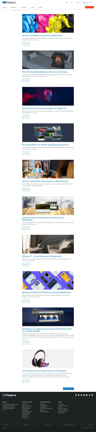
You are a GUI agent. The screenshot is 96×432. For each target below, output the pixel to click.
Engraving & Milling (27, 402)
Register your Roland (62, 408)
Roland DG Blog (18, 10)
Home (14, 10)
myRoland (60, 407)
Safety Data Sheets (62, 411)
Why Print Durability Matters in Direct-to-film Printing (44, 71)
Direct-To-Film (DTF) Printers (9, 408)
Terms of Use (47, 425)
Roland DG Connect (44, 405)
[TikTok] (84, 395)
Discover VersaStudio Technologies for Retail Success (45, 181)
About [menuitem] (67, 2)
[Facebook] (78, 395)
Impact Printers (25, 417)
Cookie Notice (27, 425)
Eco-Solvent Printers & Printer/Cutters (11, 404)
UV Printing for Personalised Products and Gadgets (44, 370)
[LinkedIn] (92, 395)
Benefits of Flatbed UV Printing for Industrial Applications (46, 292)
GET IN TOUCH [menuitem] (89, 7)
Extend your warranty (62, 405)
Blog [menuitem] (72, 2)
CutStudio (42, 410)
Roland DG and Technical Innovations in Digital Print (44, 108)
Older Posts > (68, 388)
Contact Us (90, 425)
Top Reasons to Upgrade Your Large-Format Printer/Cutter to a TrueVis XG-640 (47, 329)
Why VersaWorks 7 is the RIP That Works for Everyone (45, 144)
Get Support (61, 404)
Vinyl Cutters (25, 404)
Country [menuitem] (86, 2)
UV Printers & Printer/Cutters (9, 405)
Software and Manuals (63, 410)
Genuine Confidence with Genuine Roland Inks (42, 35)
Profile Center (61, 413)
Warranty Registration (69, 425)
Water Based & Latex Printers (9, 407)
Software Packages (45, 402)
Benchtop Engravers (26, 413)
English (4, 428)
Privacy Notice (6, 425)
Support (60, 402)
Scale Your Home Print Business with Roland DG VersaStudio (43, 218)
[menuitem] (5, 7)
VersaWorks (42, 404)
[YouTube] (89, 395)
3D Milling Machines (26, 408)
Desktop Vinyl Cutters (26, 405)
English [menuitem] (91, 2)
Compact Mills (25, 410)
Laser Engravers (25, 414)
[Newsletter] (76, 395)
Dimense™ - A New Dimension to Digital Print (41, 256)
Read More (26, 43)
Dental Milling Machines (27, 411)
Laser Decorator (25, 416)
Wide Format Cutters (26, 407)
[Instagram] (81, 395)
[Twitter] (87, 395)
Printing (4, 402)
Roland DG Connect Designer (46, 408)
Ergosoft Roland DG (44, 411)
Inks (4, 410)
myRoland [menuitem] (78, 2)
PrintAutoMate (43, 407)
